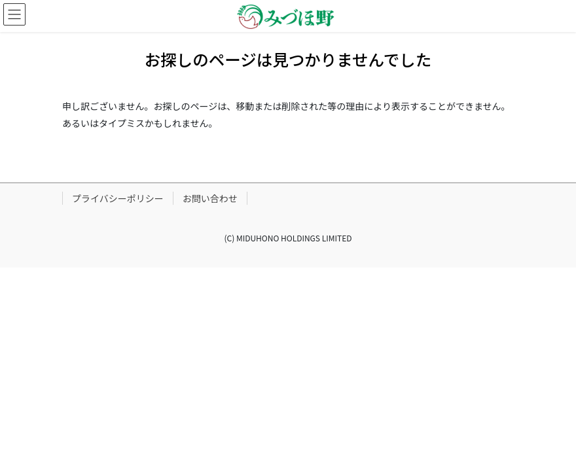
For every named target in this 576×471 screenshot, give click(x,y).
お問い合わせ (210, 198)
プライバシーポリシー (118, 198)
